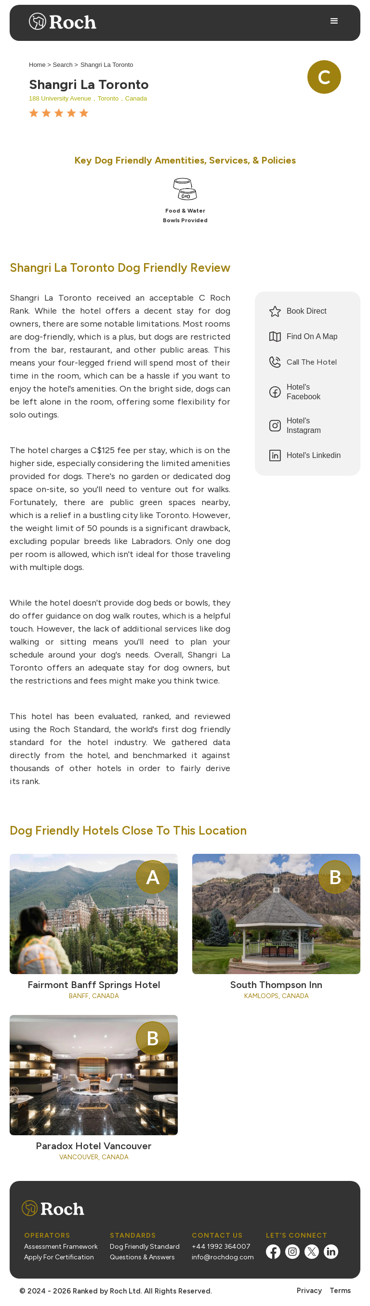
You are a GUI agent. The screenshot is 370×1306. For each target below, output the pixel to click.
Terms (340, 1290)
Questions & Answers (142, 1257)
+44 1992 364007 (221, 1247)
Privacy (309, 1290)
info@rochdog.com (223, 1257)
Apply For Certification (59, 1257)
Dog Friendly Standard (145, 1247)
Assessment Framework (61, 1247)
